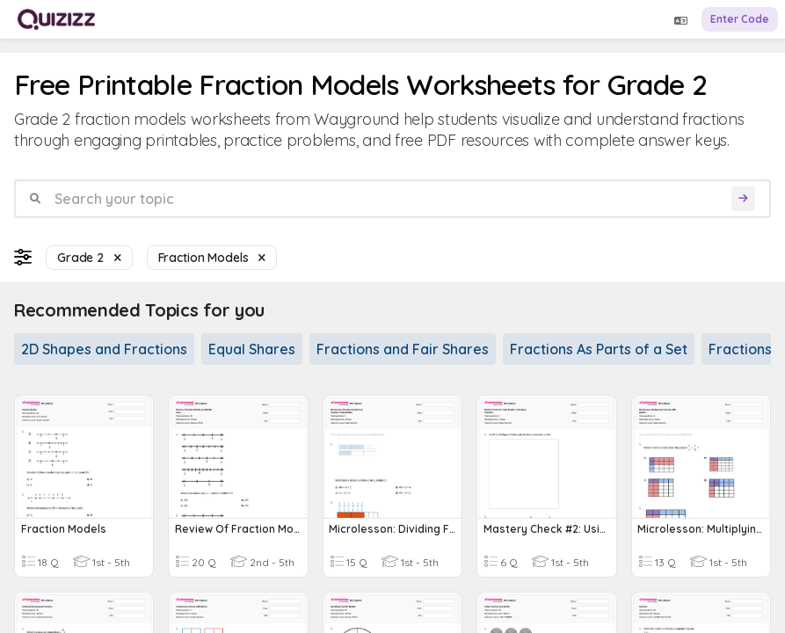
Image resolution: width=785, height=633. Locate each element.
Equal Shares (251, 349)
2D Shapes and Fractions (104, 349)
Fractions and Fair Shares (402, 349)
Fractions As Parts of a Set (598, 349)
